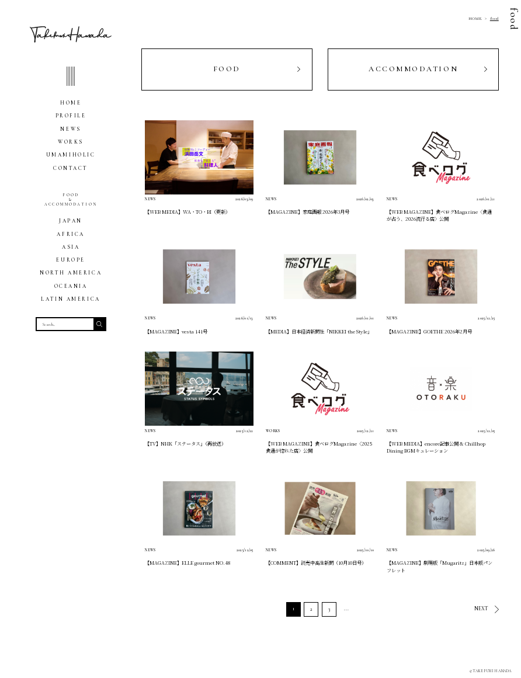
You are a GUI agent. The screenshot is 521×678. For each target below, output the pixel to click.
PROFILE (70, 116)
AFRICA (70, 234)
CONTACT (70, 168)
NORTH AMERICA (71, 273)
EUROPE (70, 260)
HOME (70, 103)
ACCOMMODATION (413, 69)
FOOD (227, 69)
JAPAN (70, 221)
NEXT (481, 609)
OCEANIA (71, 286)
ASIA (70, 247)
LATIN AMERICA (70, 299)
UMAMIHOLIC (71, 155)
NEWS (70, 129)
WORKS (71, 142)
